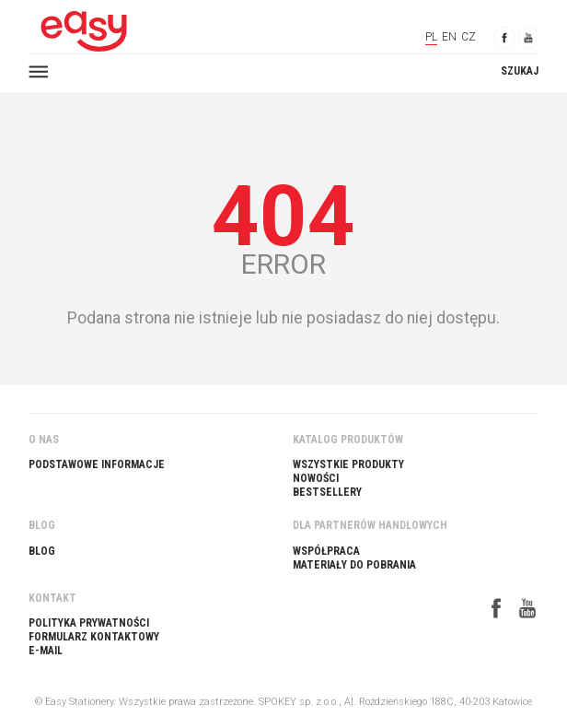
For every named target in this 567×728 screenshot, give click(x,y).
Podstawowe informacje (97, 464)
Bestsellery (327, 492)
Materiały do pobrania (354, 564)
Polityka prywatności (89, 622)
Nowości (316, 478)
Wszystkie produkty (348, 464)
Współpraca (326, 551)
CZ (468, 36)
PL (431, 36)
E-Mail (46, 650)
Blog (42, 551)
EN (449, 36)
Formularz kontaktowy (94, 636)
